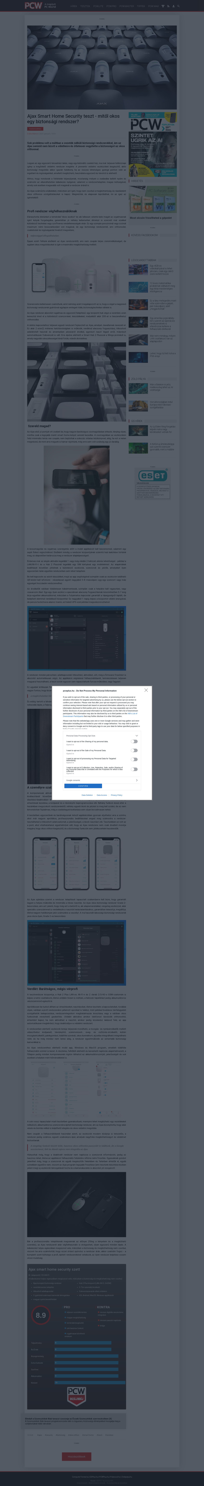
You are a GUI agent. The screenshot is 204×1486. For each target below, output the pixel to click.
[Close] (147, 691)
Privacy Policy (116, 795)
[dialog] (102, 743)
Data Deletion (87, 795)
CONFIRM (83, 786)
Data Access (102, 795)
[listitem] (102, 735)
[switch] (134, 741)
